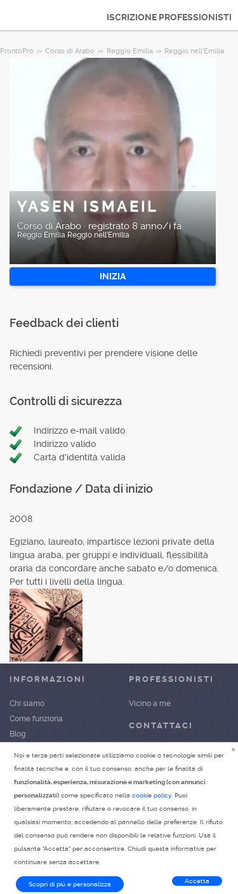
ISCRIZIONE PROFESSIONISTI (169, 17)
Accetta (197, 880)
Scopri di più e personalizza (70, 884)
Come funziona (36, 718)
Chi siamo (27, 703)
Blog (17, 734)
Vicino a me (150, 703)
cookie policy (151, 795)
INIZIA (113, 276)
